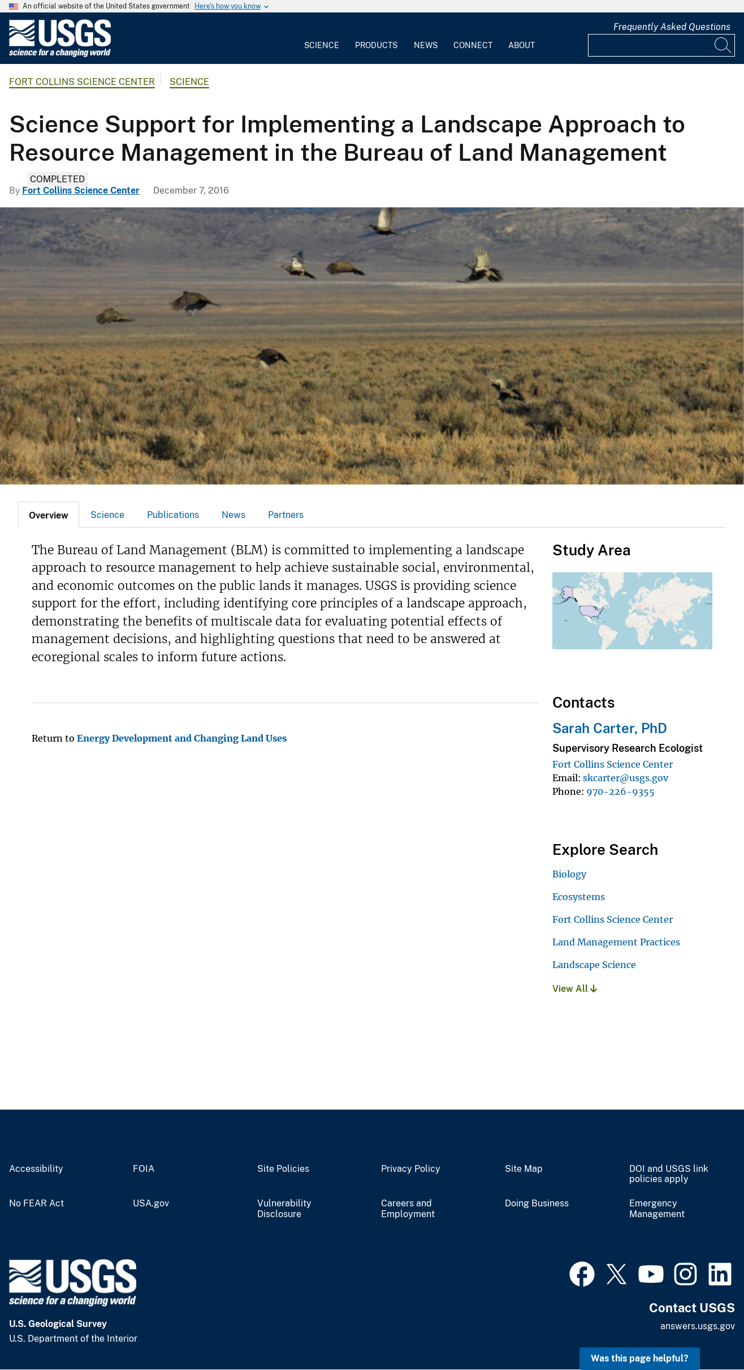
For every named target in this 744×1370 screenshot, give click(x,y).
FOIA (143, 1169)
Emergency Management (657, 1208)
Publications (173, 515)
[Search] (723, 45)
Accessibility (36, 1169)
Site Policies (283, 1169)
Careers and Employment (408, 1208)
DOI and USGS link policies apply (668, 1174)
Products (376, 45)
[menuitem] (321, 38)
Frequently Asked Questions (671, 27)
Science (321, 45)
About (521, 45)
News (426, 45)
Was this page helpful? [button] (640, 1358)
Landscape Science (594, 964)
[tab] (48, 515)
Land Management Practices (616, 942)
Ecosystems (578, 896)
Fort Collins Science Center (82, 81)
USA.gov (151, 1203)
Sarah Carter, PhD (609, 728)
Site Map (524, 1169)
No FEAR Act (36, 1203)
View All (574, 988)
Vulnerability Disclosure (284, 1208)
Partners (286, 515)
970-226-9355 (620, 791)
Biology (569, 874)
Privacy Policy (410, 1169)
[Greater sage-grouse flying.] (372, 346)
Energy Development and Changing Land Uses (182, 738)
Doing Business (537, 1203)
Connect (472, 45)
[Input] (661, 45)
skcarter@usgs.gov (625, 778)
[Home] (60, 54)
